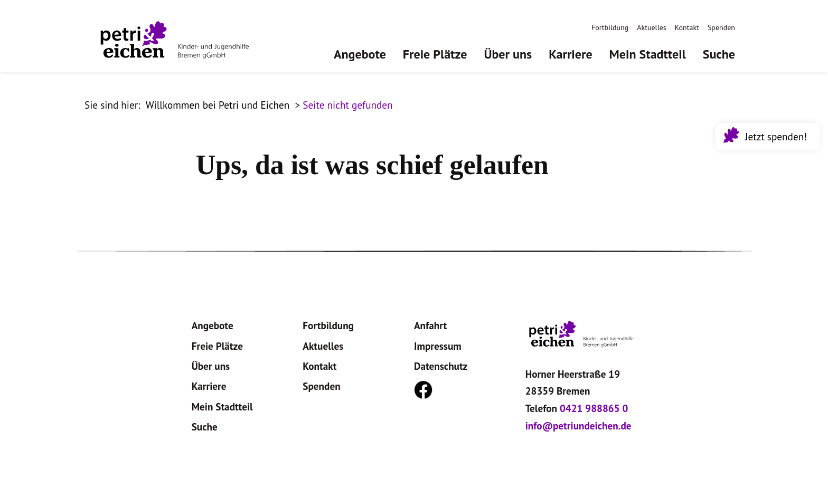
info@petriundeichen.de (578, 425)
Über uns (508, 54)
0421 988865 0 (594, 408)
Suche (719, 54)
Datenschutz (440, 365)
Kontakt (687, 27)
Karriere (570, 54)
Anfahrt (430, 325)
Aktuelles (651, 27)
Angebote (360, 54)
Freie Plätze (435, 54)
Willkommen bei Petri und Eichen (218, 104)
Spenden (721, 27)
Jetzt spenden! (774, 135)
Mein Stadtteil (647, 54)
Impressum (438, 345)
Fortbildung (609, 27)
